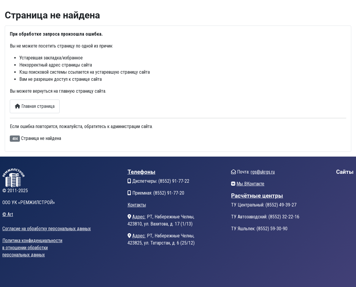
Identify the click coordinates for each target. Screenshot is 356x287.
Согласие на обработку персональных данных (46, 228)
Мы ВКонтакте (250, 184)
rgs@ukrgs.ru (263, 172)
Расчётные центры (257, 195)
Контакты (137, 205)
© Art (7, 214)
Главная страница (35, 106)
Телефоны (141, 171)
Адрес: (139, 217)
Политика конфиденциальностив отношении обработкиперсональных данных (32, 248)
